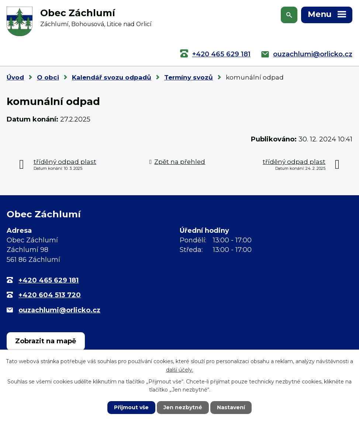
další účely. (179, 369)
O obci (48, 77)
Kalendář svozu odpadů (111, 77)
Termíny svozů (188, 77)
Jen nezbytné (182, 407)
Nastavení (231, 407)
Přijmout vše (131, 407)
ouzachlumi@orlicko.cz (312, 54)
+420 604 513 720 (49, 295)
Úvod (15, 77)
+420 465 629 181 (221, 54)
